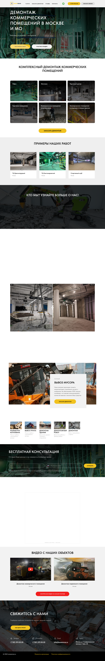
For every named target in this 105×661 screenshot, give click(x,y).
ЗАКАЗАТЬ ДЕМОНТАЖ (37, 3)
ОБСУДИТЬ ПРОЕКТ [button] (20, 628)
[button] (20, 46)
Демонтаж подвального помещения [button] (74, 584)
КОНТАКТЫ (55, 3)
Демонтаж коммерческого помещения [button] (31, 584)
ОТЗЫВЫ (48, 3)
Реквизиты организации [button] (42, 654)
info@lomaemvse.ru (61, 642)
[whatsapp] (63, 4)
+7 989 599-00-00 (74, 3)
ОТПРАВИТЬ (90, 466)
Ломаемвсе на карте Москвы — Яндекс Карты (52, 542)
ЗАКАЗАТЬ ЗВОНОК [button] (88, 3)
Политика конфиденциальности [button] (60, 654)
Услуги (28, 3)
